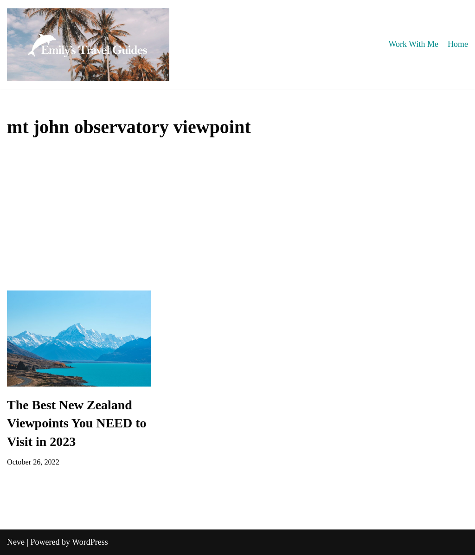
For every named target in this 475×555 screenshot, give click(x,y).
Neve (16, 542)
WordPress (90, 542)
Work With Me (413, 44)
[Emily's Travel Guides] (88, 44)
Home (458, 44)
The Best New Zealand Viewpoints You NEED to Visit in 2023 (77, 423)
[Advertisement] (237, 221)
